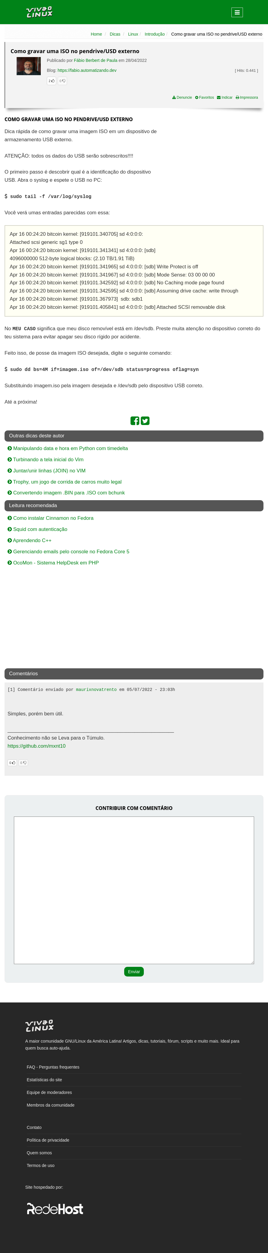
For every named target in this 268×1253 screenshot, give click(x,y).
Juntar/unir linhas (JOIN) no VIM (47, 471)
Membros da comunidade (51, 1105)
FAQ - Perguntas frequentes (53, 1067)
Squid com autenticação (37, 529)
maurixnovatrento (96, 689)
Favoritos (204, 97)
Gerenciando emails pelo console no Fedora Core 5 (68, 552)
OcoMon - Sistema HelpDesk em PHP (53, 563)
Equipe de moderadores (49, 1092)
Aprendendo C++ (30, 540)
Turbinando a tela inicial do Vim (46, 459)
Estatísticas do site (44, 1079)
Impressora (247, 97)
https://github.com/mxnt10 (37, 746)
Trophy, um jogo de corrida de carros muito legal (64, 482)
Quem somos (39, 1152)
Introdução (155, 34)
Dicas (115, 34)
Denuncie (182, 97)
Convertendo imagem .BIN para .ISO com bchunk (66, 493)
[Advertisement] (211, 171)
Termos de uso (41, 1165)
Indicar (224, 97)
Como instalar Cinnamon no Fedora (51, 518)
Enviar (134, 971)
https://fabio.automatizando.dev (87, 70)
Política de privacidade (48, 1140)
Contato (34, 1127)
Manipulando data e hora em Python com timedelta (68, 448)
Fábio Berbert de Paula (96, 60)
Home (96, 34)
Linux (133, 34)
